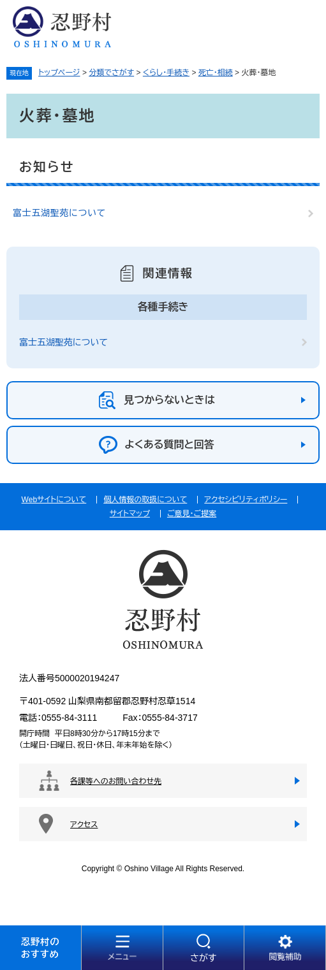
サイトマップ (130, 513)
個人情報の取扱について (145, 499)
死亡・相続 (215, 72)
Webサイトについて (54, 499)
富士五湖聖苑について (59, 213)
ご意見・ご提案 (191, 513)
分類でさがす (111, 72)
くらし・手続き (166, 72)
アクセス (84, 824)
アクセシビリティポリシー (245, 499)
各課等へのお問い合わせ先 (115, 781)
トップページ (59, 72)
